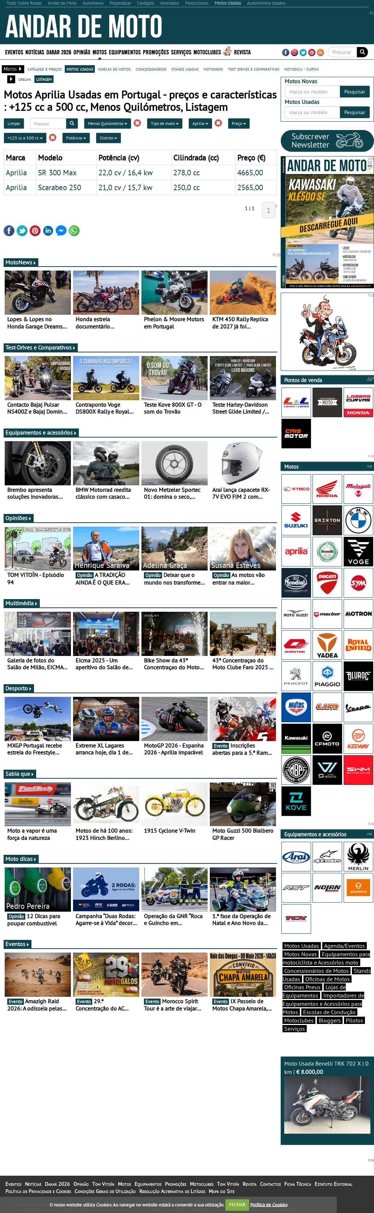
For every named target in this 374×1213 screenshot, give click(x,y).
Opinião (81, 51)
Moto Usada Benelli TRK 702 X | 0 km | (327, 1097)
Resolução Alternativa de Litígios (172, 1191)
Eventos (14, 51)
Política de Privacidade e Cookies (38, 1191)
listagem (44, 79)
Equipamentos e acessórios (41, 432)
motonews (213, 69)
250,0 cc (186, 187)
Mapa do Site (221, 1191)
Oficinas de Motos (327, 979)
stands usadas (185, 69)
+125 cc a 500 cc (25, 138)
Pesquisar (354, 91)
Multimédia (21, 603)
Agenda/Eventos (344, 945)
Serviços (181, 51)
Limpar (14, 123)
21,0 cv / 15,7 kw (125, 187)
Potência (76, 138)
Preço (239, 123)
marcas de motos (114, 69)
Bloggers (330, 1020)
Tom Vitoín (103, 1184)
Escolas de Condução (329, 1012)
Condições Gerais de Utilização (105, 1191)
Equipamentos (125, 51)
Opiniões (18, 518)
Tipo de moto (165, 123)
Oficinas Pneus (302, 987)
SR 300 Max (57, 172)
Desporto (18, 688)
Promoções (156, 51)
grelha (24, 79)
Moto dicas (21, 858)
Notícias (34, 51)
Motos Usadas (301, 945)
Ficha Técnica (297, 1184)
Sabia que (19, 773)
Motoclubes (207, 51)
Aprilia (200, 123)
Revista (242, 51)
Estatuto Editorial (333, 1184)
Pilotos (354, 1020)
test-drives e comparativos (253, 69)
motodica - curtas (301, 69)
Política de (268, 1204)
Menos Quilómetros (107, 123)
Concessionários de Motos (316, 970)
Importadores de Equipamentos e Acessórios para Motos (323, 1004)
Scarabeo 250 (59, 187)
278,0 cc (186, 172)
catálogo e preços (44, 69)
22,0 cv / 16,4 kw (125, 172)
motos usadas (80, 69)
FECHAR (237, 1204)
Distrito (108, 138)
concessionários (151, 69)
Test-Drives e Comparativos (40, 347)
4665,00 (250, 172)
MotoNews (21, 262)
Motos (100, 51)
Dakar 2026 (58, 51)
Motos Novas (300, 954)
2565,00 (250, 187)
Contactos (270, 1184)
